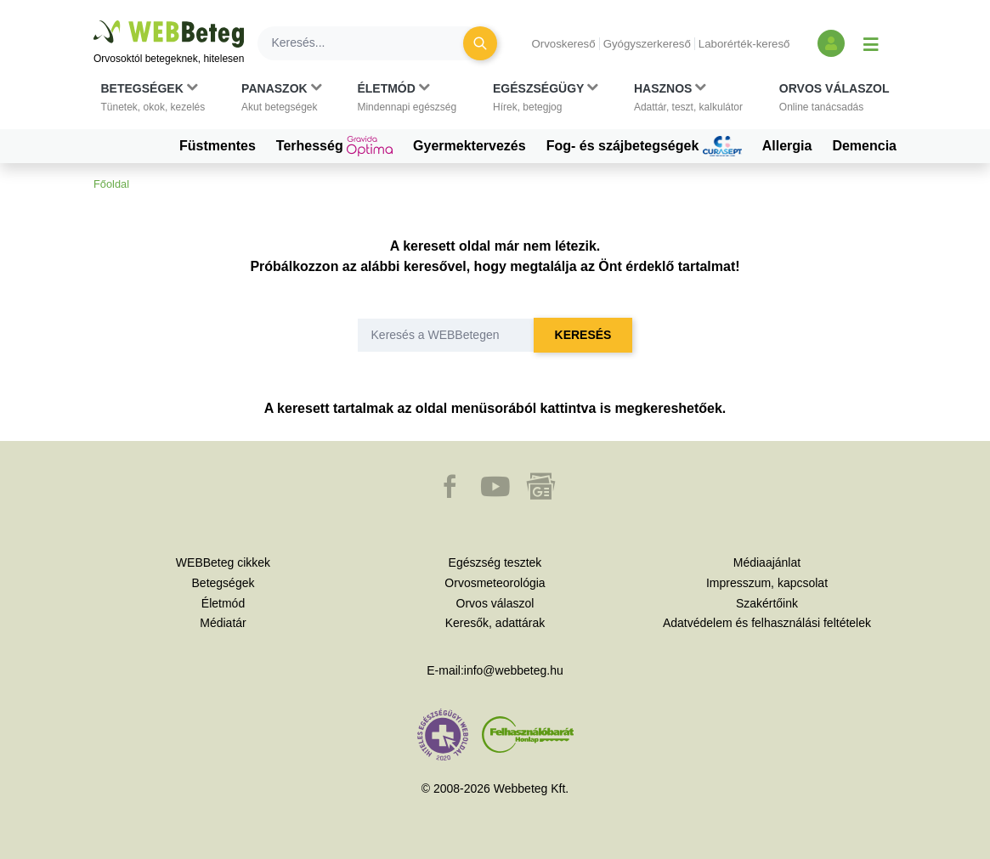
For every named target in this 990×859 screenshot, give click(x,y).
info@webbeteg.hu (513, 670)
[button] (153, 97)
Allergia (787, 145)
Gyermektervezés (469, 145)
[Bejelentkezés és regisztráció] (831, 43)
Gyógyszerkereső (647, 43)
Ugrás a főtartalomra (93, 20)
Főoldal (111, 184)
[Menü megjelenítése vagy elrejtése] (871, 43)
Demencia (864, 145)
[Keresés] (370, 43)
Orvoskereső (563, 43)
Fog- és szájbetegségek (644, 146)
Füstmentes (217, 145)
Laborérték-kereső (744, 43)
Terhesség (334, 146)
